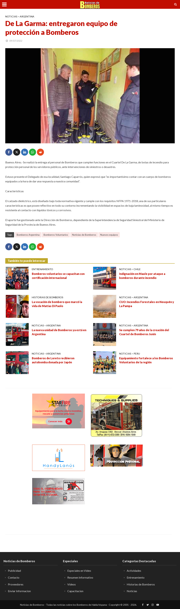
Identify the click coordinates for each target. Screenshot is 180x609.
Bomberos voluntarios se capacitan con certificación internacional (58, 275)
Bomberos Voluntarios (56, 234)
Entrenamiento (42, 269)
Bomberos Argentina (28, 234)
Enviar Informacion (19, 591)
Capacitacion (75, 591)
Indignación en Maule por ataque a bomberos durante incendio (142, 275)
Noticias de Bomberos (84, 234)
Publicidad (14, 570)
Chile (137, 269)
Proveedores (15, 584)
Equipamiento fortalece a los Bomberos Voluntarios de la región (146, 360)
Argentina (27, 16)
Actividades (134, 570)
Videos (71, 584)
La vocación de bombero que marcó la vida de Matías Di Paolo (57, 304)
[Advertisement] (116, 500)
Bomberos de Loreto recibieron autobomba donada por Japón (53, 360)
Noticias (11, 16)
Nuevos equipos (109, 234)
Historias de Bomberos (47, 297)
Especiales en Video (79, 570)
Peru (137, 353)
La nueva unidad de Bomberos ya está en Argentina (59, 332)
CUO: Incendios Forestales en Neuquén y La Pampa (146, 304)
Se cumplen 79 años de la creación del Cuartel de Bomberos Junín (144, 332)
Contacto (13, 577)
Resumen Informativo (80, 577)
